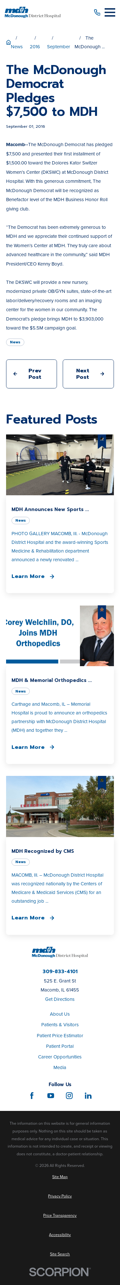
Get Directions (60, 999)
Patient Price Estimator (60, 1035)
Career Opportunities (60, 1056)
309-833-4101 (60, 971)
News (15, 342)
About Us (60, 1013)
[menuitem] (60, 1177)
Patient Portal (60, 1046)
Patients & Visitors (60, 1024)
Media (59, 1067)
